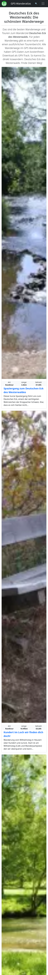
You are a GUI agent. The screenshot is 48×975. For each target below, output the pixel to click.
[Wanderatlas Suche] (36, 3)
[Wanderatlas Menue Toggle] (43, 3)
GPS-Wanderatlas (21, 3)
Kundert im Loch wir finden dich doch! (23, 734)
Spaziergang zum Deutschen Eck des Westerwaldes (24, 390)
